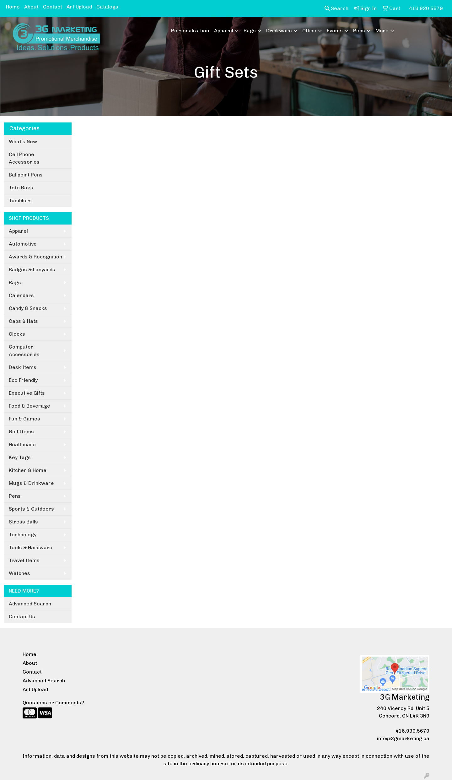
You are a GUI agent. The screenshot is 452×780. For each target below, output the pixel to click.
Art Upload (79, 7)
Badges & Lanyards (32, 270)
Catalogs (107, 7)
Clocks (17, 334)
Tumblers (20, 200)
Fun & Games (24, 419)
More (382, 31)
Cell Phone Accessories (24, 158)
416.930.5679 (412, 731)
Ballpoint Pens (26, 175)
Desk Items (22, 367)
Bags (250, 31)
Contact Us (22, 617)
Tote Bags (21, 188)
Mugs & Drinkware (31, 483)
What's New (23, 141)
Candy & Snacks (28, 308)
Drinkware (279, 31)
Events (335, 31)
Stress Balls (23, 522)
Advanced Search (30, 604)
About (31, 7)
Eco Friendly (23, 380)
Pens (359, 31)
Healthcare (22, 444)
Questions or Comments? (53, 703)
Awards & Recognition (35, 257)
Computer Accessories (24, 350)
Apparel (223, 31)
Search (336, 8)
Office (309, 31)
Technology (22, 535)
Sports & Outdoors (31, 509)
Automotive (23, 244)
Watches (19, 573)
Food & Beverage (29, 406)
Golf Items (21, 432)
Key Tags (20, 457)
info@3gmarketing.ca (403, 738)
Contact (52, 7)
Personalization (190, 31)
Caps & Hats (23, 321)
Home (13, 7)
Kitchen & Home (27, 470)
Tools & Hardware (30, 547)
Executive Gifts (27, 393)
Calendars (21, 295)
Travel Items (24, 560)
